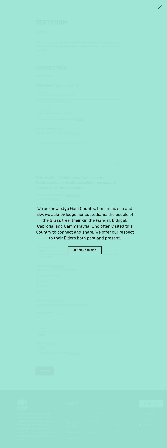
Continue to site (84, 250)
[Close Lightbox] (160, 7)
